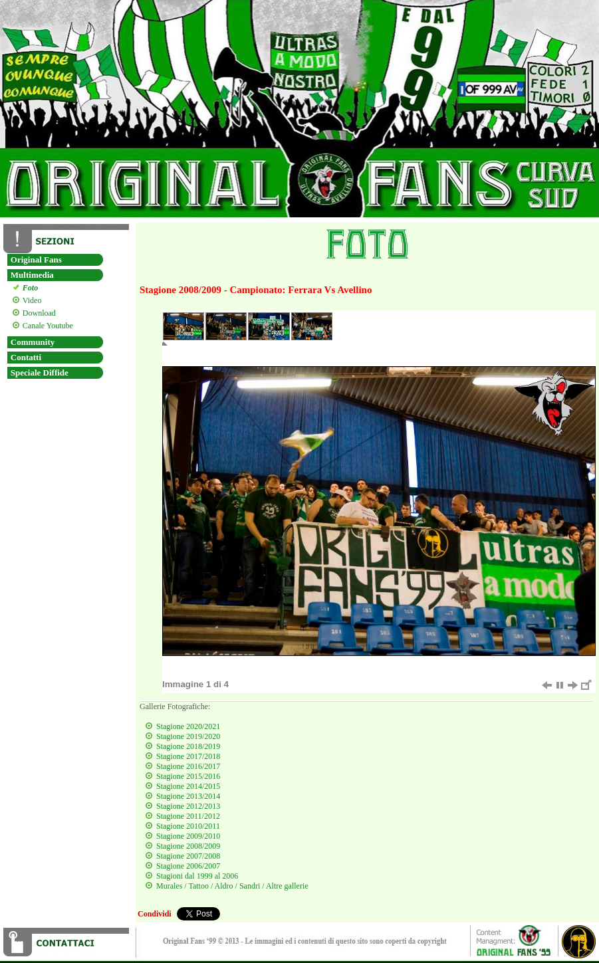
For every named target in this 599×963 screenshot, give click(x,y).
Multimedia (32, 275)
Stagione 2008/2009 (188, 846)
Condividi (155, 913)
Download (37, 313)
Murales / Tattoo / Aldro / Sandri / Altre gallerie (232, 886)
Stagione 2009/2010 (188, 836)
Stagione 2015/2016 (188, 776)
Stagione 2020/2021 (188, 726)
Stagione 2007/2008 (188, 856)
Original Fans (36, 260)
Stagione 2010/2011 (188, 826)
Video (30, 300)
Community (33, 342)
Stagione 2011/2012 (188, 816)
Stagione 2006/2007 (188, 866)
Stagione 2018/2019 (188, 746)
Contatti (26, 357)
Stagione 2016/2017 (188, 766)
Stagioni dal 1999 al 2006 (197, 876)
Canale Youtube (46, 325)
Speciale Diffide (39, 372)
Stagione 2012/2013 (188, 806)
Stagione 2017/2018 (188, 756)
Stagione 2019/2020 (188, 736)
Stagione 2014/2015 (188, 786)
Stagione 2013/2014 (188, 796)
